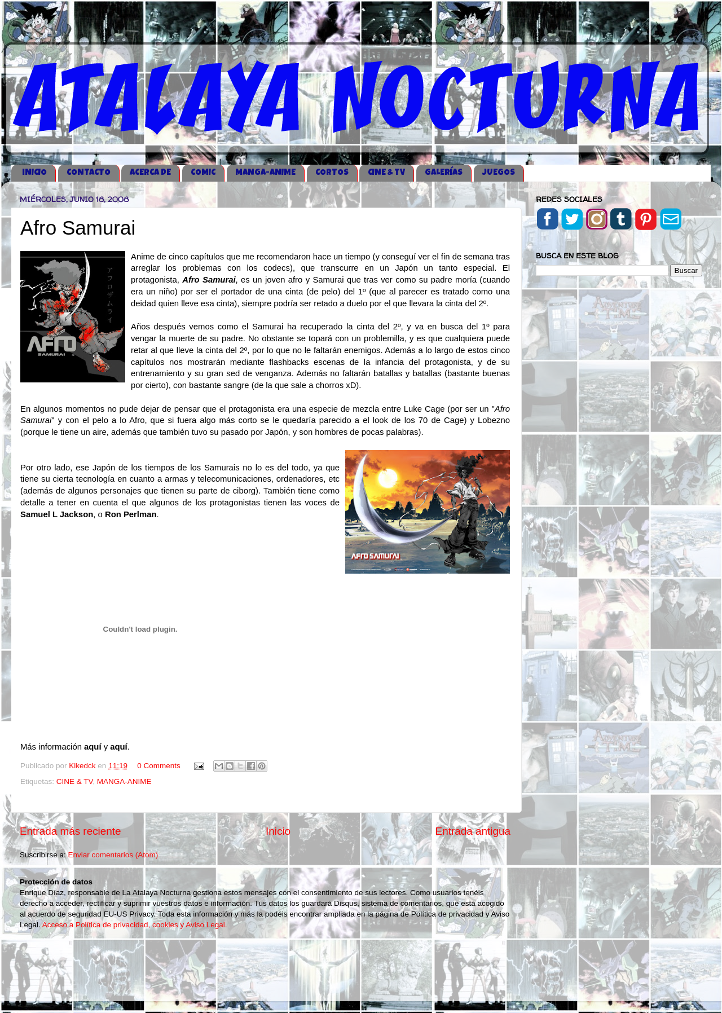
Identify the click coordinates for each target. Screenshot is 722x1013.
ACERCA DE (150, 173)
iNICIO (34, 173)
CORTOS (332, 173)
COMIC (203, 173)
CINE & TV (386, 173)
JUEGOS (498, 173)
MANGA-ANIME (265, 173)
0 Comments (158, 765)
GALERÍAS (444, 173)
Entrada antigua (472, 831)
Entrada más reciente (70, 831)
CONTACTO (89, 173)
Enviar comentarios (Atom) (113, 855)
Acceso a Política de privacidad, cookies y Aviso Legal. (134, 924)
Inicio (278, 831)
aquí (94, 746)
